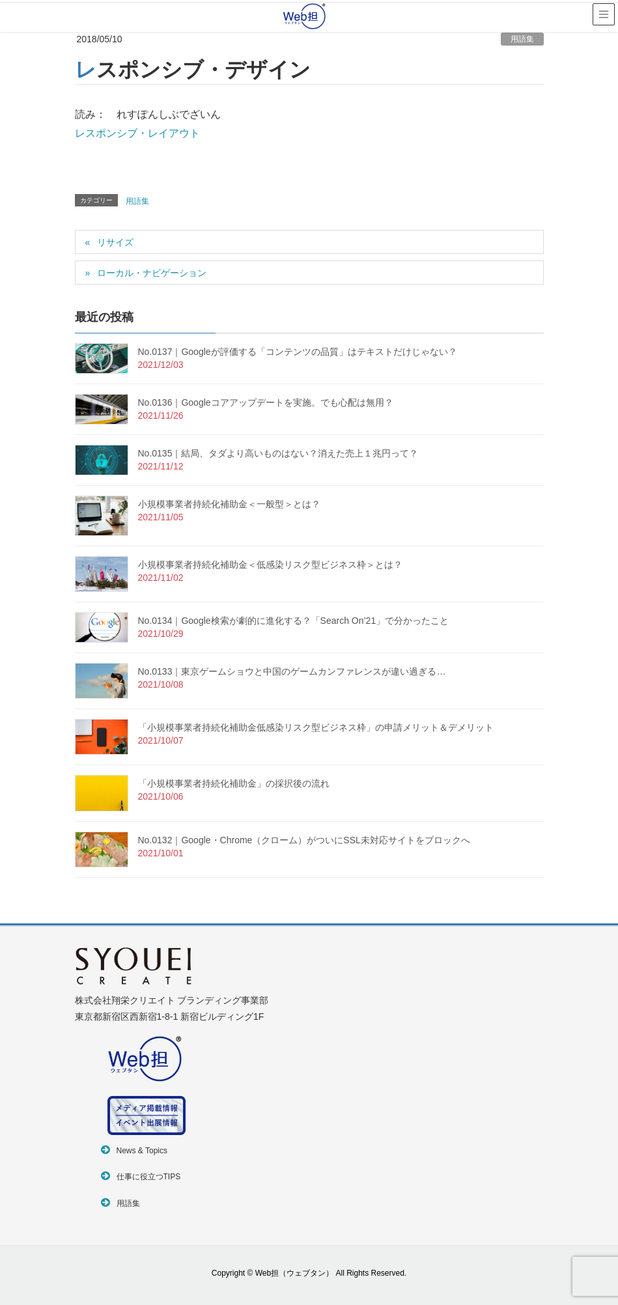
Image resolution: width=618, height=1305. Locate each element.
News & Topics (142, 1150)
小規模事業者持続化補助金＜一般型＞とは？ (229, 504)
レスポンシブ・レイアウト (137, 133)
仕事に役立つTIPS (149, 1176)
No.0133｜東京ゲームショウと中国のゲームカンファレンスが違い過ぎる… (292, 671)
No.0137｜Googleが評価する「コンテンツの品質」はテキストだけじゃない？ (297, 351)
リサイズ (115, 242)
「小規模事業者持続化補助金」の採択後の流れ (234, 783)
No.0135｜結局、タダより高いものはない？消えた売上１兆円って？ (278, 453)
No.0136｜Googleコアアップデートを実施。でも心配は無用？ (265, 402)
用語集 (522, 39)
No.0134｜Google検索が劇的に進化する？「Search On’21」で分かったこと (293, 620)
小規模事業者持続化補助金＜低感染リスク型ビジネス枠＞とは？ (270, 564)
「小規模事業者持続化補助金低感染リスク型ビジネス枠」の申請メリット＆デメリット (316, 727)
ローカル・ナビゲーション (151, 273)
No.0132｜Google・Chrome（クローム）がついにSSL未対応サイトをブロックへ (304, 840)
